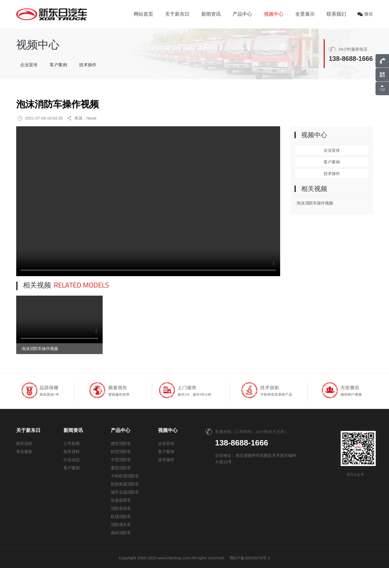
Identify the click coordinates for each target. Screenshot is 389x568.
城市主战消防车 (125, 492)
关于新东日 (177, 14)
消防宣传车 (121, 508)
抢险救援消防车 (125, 484)
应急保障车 (121, 500)
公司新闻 (71, 443)
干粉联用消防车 (125, 476)
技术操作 (87, 64)
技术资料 (71, 451)
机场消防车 (121, 516)
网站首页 (143, 14)
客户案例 (58, 64)
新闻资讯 (211, 14)
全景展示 (305, 14)
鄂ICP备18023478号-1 (250, 558)
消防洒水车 (121, 524)
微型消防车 (121, 443)
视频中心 (273, 14)
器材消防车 (121, 532)
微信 (365, 14)
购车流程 (24, 443)
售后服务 (24, 451)
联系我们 (336, 14)
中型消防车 (121, 459)
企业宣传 (29, 64)
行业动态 (71, 459)
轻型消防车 (121, 451)
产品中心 (242, 14)
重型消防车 (121, 467)
